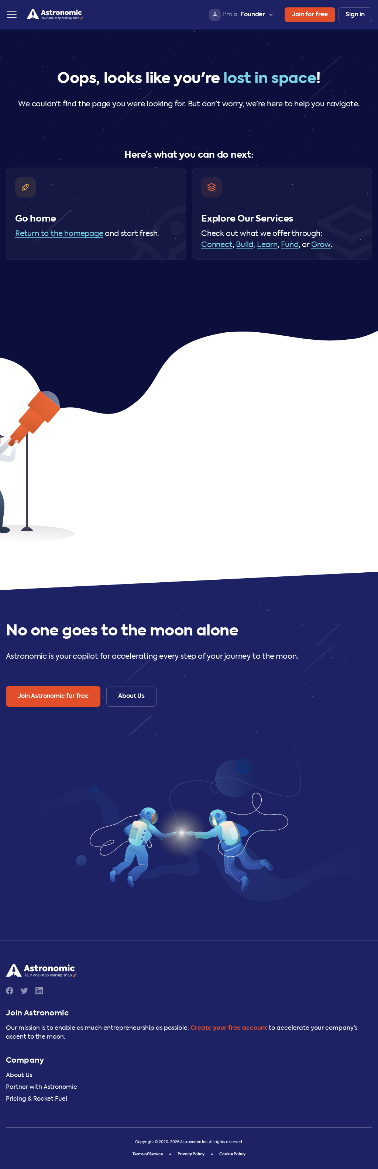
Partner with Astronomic (41, 1087)
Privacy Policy (191, 1154)
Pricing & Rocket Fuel (36, 1099)
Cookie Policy (232, 1154)
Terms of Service (148, 1154)
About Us (19, 1076)
